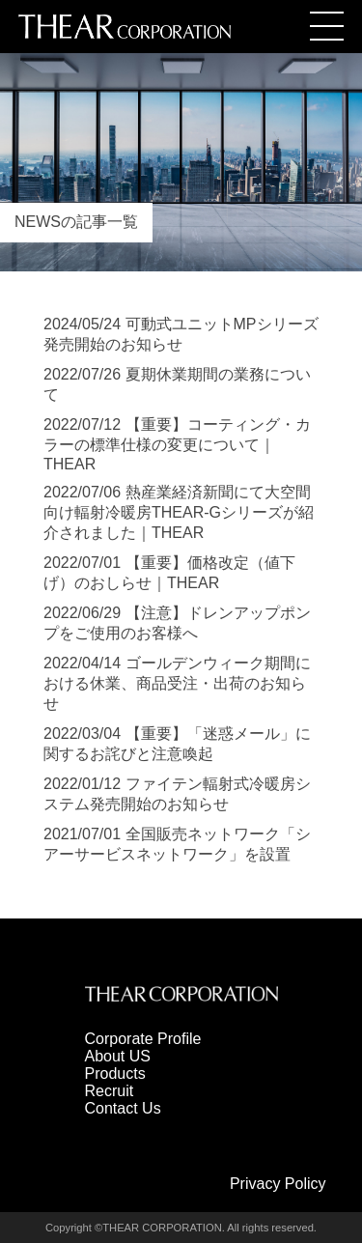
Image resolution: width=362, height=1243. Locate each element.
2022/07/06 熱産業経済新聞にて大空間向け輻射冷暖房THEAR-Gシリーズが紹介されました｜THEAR (178, 512)
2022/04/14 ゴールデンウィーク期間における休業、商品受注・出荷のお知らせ (177, 683)
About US (118, 1056)
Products (115, 1073)
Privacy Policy (278, 1183)
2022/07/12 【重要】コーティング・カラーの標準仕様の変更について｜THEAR (177, 444)
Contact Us (123, 1108)
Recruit (109, 1091)
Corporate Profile (143, 1039)
